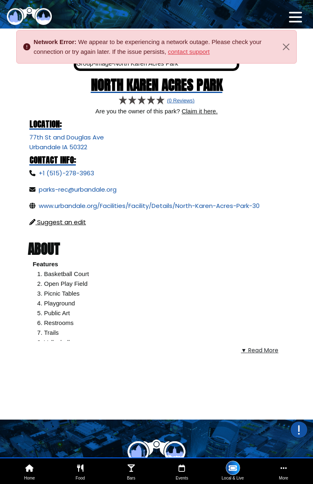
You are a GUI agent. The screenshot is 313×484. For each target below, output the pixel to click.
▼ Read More (259, 350)
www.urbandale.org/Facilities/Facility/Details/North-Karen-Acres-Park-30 (149, 205)
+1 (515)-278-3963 (66, 173)
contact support (189, 51)
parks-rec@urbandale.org (78, 189)
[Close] (286, 47)
